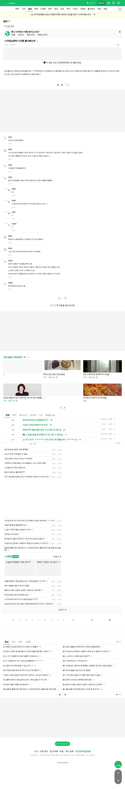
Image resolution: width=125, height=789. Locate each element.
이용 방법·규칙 (91, 3)
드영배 (43, 9)
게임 (99, 9)
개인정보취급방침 (83, 751)
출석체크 (91, 9)
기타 (41, 415)
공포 (62, 9)
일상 (30, 9)
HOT (17, 9)
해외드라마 (42, 35)
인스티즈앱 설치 (62, 744)
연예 (36, 9)
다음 (91, 620)
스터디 (75, 9)
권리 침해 (69, 751)
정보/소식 (23, 415)
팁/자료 (33, 415)
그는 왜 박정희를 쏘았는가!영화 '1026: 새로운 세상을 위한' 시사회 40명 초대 (60, 14)
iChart (83, 9)
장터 (50, 9)
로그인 (53, 305)
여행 (13, 35)
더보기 (57, 557)
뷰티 (68, 9)
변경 (105, 9)
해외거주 (31, 35)
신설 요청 (9, 26)
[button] (60, 407)
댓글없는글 (50, 415)
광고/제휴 (54, 751)
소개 (36, 751)
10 (73, 620)
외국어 (21, 35)
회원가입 (101, 3)
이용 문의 (44, 751)
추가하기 (15, 557)
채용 (62, 751)
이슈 (24, 9)
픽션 (56, 9)
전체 (8, 415)
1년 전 (6, 45)
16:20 (118, 642)
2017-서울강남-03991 (78, 755)
